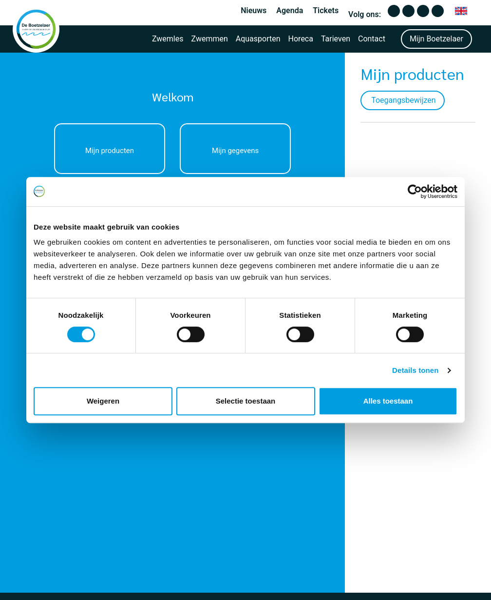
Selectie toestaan (246, 401)
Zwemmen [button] (209, 38)
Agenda (289, 10)
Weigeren (103, 401)
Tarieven (335, 38)
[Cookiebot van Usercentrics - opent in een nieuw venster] (414, 191)
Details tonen (415, 370)
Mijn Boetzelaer (436, 38)
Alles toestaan (388, 401)
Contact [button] (371, 38)
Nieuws (253, 10)
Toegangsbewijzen (302, 100)
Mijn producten (84, 150)
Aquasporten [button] (258, 38)
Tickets (326, 10)
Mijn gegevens (159, 150)
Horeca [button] (300, 38)
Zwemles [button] (168, 38)
